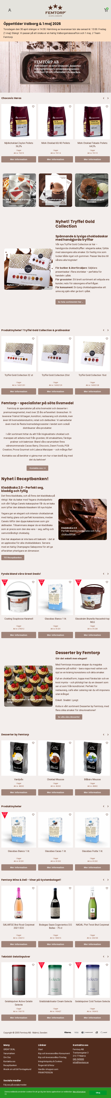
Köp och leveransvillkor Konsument (54, 1053)
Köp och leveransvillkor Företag (52, 1057)
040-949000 (78, 1059)
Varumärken (9, 1053)
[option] (18, 133)
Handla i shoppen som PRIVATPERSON (48, 1071)
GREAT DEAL (9, 1049)
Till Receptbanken (13, 557)
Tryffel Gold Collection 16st (92, 375)
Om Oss (7, 1057)
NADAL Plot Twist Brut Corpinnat (92, 924)
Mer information (18, 159)
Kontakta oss (9, 1061)
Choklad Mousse (55, 779)
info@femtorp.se (81, 1062)
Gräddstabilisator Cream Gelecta (55, 1001)
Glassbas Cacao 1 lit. (55, 851)
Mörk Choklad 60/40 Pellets (55, 143)
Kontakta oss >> (37, 468)
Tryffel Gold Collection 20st (56, 375)
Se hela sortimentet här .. (70, 302)
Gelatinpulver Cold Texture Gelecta (92, 1001)
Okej (98, 1092)
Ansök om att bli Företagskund (17, 1069)
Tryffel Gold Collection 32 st (19, 375)
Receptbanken (10, 1065)
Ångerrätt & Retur (46, 1065)
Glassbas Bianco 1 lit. (55, 618)
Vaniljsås (18, 779)
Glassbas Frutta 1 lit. (92, 851)
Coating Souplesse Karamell (18, 618)
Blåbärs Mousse (92, 779)
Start (40, 1049)
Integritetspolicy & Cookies (50, 1061)
